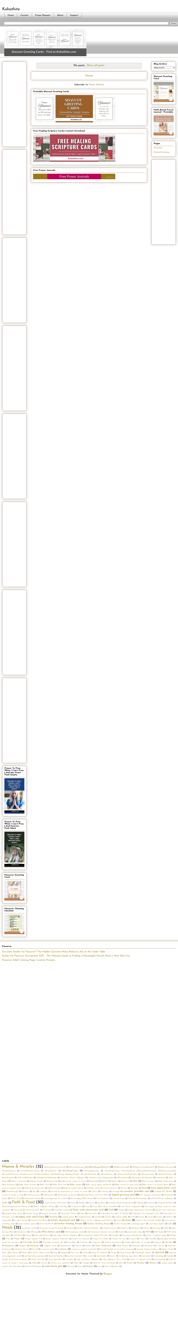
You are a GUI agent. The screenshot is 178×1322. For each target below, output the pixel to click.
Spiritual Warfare (56, 1256)
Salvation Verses (21, 1249)
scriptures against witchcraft (84, 1249)
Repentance (66, 1246)
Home (11, 15)
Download (168, 1195)
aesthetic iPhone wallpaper (73, 1178)
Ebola (4, 1198)
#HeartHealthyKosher (127, 1174)
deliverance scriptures (67, 1195)
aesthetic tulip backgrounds (101, 1178)
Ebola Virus (16, 1198)
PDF (148, 1232)
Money (146, 1228)
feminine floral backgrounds (121, 1203)
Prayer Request (42, 15)
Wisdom (141, 1263)
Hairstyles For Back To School (114, 1214)
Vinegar (86, 1263)
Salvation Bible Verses (154, 1246)
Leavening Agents (156, 1224)
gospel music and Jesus (166, 1210)
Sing (55, 1253)
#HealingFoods (70, 1171)
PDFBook (18, 1235)
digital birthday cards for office (94, 1195)
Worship (70, 1266)
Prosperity (96, 1242)
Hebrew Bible (121, 1217)
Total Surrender (55, 1259)
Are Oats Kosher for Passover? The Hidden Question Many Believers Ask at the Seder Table (53, 951)
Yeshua (89, 1266)
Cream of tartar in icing (12, 1195)
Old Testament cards (74, 1232)
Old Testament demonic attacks (101, 1232)
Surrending (158, 1256)
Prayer (17, 1239)
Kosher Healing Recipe (69, 1223)
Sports (112, 1256)
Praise (173, 1235)
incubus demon (21, 1220)
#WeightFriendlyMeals (46, 1178)
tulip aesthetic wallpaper (88, 1259)
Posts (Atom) (96, 84)
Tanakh (170, 1256)
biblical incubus (54, 1188)
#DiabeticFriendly (121, 1167)
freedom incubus (62, 1210)
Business (25, 1191)
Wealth (130, 1263)
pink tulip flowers (42, 1235)
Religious (34, 1246)
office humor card (50, 1232)
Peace (28, 1235)
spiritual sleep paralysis (35, 1256)
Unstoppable (159, 1259)
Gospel (121, 1210)
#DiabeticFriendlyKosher (143, 1167)
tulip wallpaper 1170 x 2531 (114, 1259)
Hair (82, 1214)
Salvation (136, 1246)
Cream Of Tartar (163, 1191)
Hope (150, 1217)
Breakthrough (12, 1191)
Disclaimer (158, 148)
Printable (153, 1239)
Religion (22, 1246)
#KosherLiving (148, 1174)
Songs (113, 1253)
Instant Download (39, 1220)
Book (144, 1188)
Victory (44, 1263)
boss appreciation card (163, 1188)
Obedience (22, 1232)
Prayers (132, 1239)
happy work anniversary (31, 1217)
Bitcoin (124, 1188)
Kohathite (11, 9)
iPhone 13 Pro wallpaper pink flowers (96, 1220)
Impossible (6, 1220)
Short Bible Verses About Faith (36, 1253)
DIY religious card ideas (150, 1195)
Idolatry (169, 1217)
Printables (72, 1242)
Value (34, 1263)
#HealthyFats (107, 1174)
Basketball (94, 1181)
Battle (105, 1181)
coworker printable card (136, 1191)
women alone (167, 1263)
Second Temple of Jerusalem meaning (116, 1249)
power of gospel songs (156, 1235)
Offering (34, 1232)
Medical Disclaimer (162, 152)
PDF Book (158, 1232)
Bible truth (44, 1185)
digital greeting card (123, 1195)
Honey (141, 1217)
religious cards (50, 1246)
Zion (99, 1266)
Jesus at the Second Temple (148, 1220)
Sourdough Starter (143, 1253)
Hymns (159, 1217)
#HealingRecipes (91, 1171)
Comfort (104, 1191)
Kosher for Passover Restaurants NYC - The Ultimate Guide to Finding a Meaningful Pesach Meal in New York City (66, 956)
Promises (84, 1242)
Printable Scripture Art (53, 1242)
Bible (135, 1181)
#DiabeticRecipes (165, 1167)
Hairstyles (92, 1214)
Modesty (124, 1228)
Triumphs (69, 1259)
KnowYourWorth (46, 1224)
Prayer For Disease (80, 1239)
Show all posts (95, 65)
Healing (53, 1217)
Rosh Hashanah (103, 1246)
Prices (142, 1239)
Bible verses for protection (127, 1185)
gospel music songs (13, 1214)
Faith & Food (23, 1202)
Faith (4, 1203)
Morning (156, 1228)
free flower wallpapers (131, 1207)
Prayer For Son (119, 1239)
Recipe (168, 1242)
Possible (115, 1235)
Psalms (128, 1242)
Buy (34, 1191)
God (111, 1210)
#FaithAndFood (8, 1171)
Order (121, 1232)
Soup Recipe (125, 1253)
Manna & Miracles (18, 1167)
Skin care (75, 1253)
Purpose (157, 1242)
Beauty (114, 1181)
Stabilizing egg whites (128, 1256)
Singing (64, 1253)
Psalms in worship (142, 1242)
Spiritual (159, 1252)
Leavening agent (137, 1224)
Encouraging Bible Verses (82, 1198)
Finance (150, 1203)
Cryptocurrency (33, 1195)
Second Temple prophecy (147, 1249)
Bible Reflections (165, 1181)
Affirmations (122, 1178)
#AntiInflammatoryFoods (55, 1167)
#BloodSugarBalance (98, 1167)
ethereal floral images (137, 1198)
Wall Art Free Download (104, 1263)
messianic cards (29, 1228)
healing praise (68, 1217)
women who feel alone (12, 1266)
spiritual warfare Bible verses (80, 1256)
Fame (73, 1203)
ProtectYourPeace (113, 1242)
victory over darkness (60, 1263)
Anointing (161, 1178)
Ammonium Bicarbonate (142, 1178)
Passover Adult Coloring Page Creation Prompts (28, 960)
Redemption (8, 1246)
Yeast (80, 1266)
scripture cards (47, 1249)
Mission (70, 1228)
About (60, 15)
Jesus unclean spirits (27, 1224)
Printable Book (30, 1242)
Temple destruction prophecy (15, 1259)
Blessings (134, 1188)
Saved (35, 1249)
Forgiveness (76, 1207)
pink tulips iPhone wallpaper (65, 1235)
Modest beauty (110, 1228)
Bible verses (75, 1185)
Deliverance (49, 1195)
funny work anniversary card (88, 1210)
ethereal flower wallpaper (162, 1198)
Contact (24, 15)
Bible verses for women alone (155, 1185)
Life (170, 1224)
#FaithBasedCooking (30, 1171)
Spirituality (101, 1256)
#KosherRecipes (166, 1174)
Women (153, 1263)
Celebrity (44, 1191)
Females (101, 1203)
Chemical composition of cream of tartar (69, 1191)
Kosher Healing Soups (98, 1224)
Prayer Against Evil (33, 1239)
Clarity (94, 1191)
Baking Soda (52, 1181)
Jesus (128, 1220)
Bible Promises (148, 1181)
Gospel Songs (32, 1214)
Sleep (85, 1253)
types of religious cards (140, 1259)
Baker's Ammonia (18, 1181)
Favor (91, 1203)
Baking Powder (36, 1181)
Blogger (107, 1274)
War (121, 1263)
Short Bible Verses (10, 1253)
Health (98, 1217)
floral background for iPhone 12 (16, 1207)
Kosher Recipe (120, 1224)
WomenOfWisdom (33, 1266)
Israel (119, 1220)
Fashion (82, 1203)
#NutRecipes (8, 1178)
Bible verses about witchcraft (99, 1185)
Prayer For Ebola (100, 1239)
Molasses (136, 1228)
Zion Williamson (112, 1266)
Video (76, 1263)
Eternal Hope (119, 1198)
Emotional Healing (32, 1198)
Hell (133, 1217)
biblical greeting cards (34, 1188)
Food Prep (63, 1207)
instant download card (63, 1220)
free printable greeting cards (26, 1210)
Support (74, 15)
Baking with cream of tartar (73, 1181)
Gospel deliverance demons (140, 1210)
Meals (7, 1228)
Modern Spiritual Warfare (88, 1228)
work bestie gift (53, 1266)
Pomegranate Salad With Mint (94, 1235)
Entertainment (102, 1198)
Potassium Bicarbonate (133, 1235)
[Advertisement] (14, 104)
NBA (166, 1228)
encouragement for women (55, 1198)
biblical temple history (73, 1188)
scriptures (62, 1249)
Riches (88, 1246)
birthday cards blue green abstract (102, 1188)
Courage (116, 1191)
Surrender (146, 1256)
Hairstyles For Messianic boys (145, 1214)
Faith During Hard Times (56, 1203)
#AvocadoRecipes (77, 1167)
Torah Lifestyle (37, 1259)
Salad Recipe (122, 1246)
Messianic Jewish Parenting (51, 1228)
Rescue (78, 1246)
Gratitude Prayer (68, 1214)
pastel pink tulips (134, 1232)
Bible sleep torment (27, 1185)
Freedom (47, 1210)
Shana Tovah (167, 1249)
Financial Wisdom (165, 1203)
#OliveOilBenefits (25, 1178)
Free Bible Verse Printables (105, 1207)
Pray (8, 1239)
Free (87, 1207)
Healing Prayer (84, 1217)
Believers (125, 1181)
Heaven (108, 1217)
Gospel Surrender (49, 1214)
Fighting (140, 1203)
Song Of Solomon (99, 1253)
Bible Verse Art (59, 1185)
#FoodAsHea (51, 1171)
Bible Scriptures (9, 1185)
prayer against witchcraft (57, 1239)
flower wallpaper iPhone (44, 1207)
